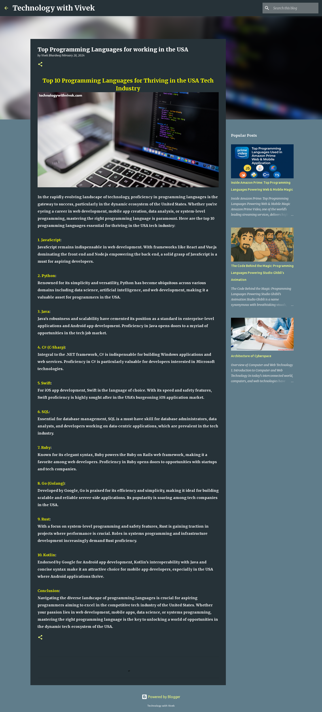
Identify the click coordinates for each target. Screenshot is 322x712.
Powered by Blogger (161, 697)
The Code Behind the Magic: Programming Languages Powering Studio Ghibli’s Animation (262, 272)
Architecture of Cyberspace (251, 356)
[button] (40, 65)
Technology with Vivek (54, 8)
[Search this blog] (294, 8)
